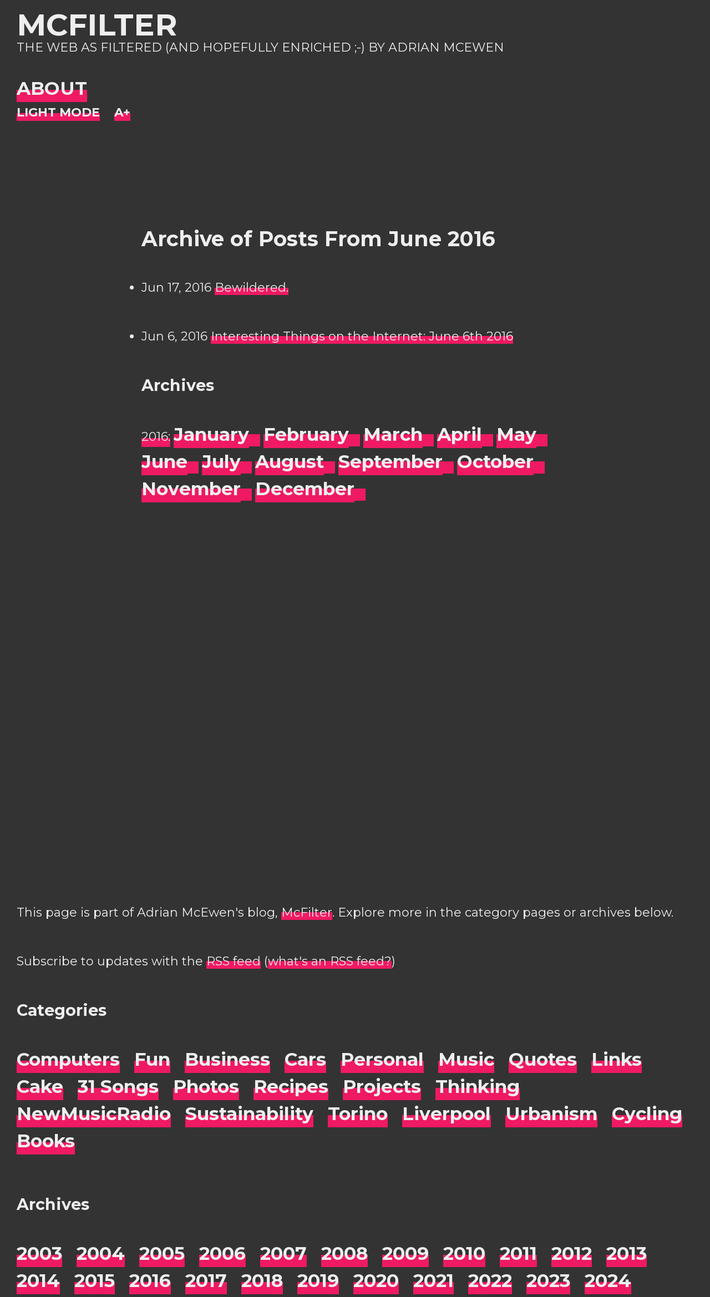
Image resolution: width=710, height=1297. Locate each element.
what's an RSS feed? (330, 961)
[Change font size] (122, 113)
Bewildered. (251, 287)
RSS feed (233, 961)
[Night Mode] (58, 113)
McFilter (97, 24)
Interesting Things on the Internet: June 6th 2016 (362, 336)
